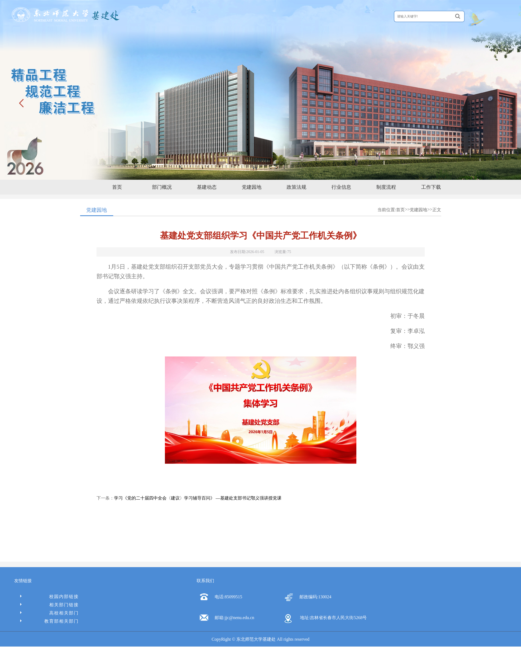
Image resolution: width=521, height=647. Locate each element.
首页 (117, 187)
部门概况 (162, 187)
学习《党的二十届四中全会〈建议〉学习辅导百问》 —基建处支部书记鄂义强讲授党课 (197, 498)
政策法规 (296, 187)
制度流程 (386, 187)
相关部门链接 (49, 604)
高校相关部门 (49, 613)
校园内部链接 (49, 596)
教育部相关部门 (49, 621)
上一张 (22, 103)
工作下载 (431, 187)
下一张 (499, 103)
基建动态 (207, 187)
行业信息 (341, 187)
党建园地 (251, 187)
